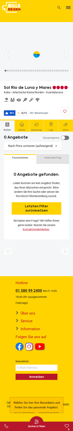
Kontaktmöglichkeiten (36, 229)
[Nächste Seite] (65, 251)
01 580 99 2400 (29, 290)
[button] (20, 159)
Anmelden (36, 377)
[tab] (7, 126)
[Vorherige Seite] (8, 251)
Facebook (19, 346)
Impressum (63, 404)
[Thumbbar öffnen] (37, 423)
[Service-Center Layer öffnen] (6, 426)
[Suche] (59, 7)
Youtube (40, 347)
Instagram (29, 346)
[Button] (7, 54)
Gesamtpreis (51, 138)
